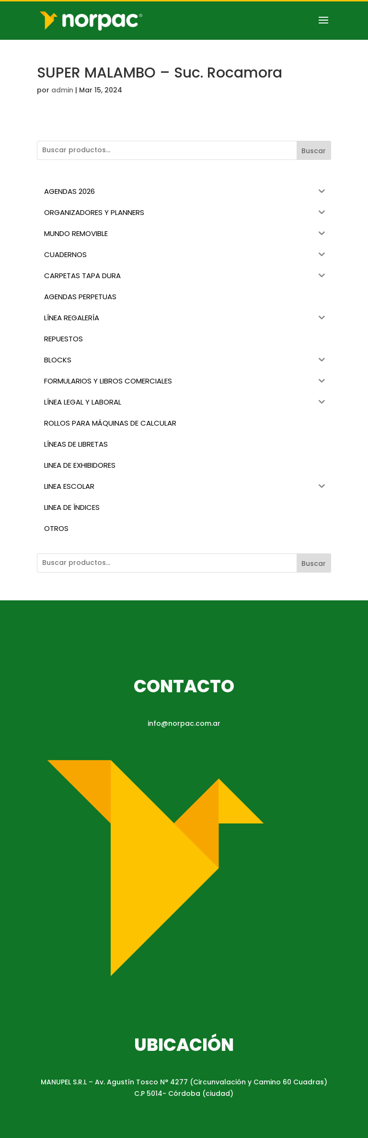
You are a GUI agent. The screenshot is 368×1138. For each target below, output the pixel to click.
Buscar (313, 151)
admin (62, 90)
